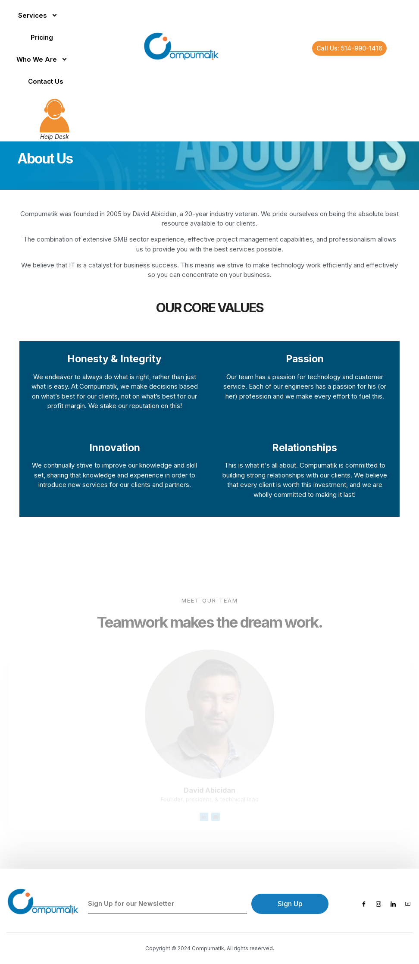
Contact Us (45, 81)
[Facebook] (363, 903)
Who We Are (42, 59)
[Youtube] (407, 903)
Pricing (42, 37)
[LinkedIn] (393, 903)
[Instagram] (378, 903)
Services (38, 15)
